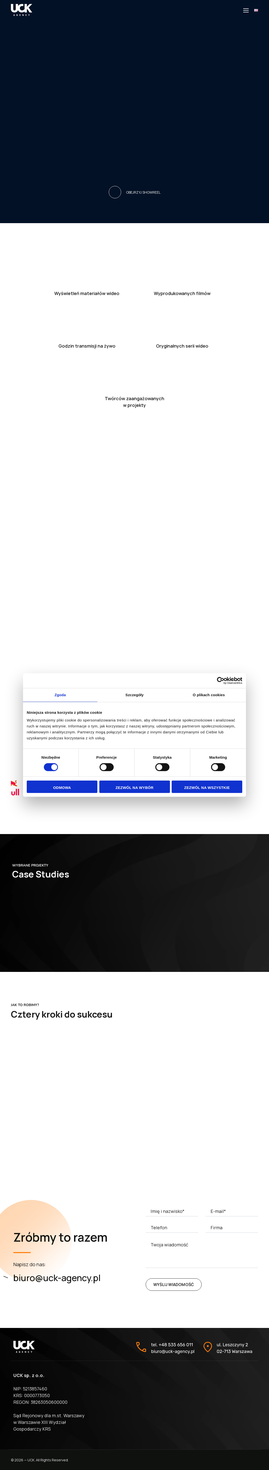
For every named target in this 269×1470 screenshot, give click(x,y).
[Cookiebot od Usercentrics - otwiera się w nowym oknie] (220, 680)
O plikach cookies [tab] (209, 695)
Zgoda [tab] (60, 695)
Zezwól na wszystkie (207, 787)
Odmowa (62, 787)
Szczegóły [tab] (134, 695)
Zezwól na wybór (135, 787)
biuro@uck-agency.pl (57, 1278)
